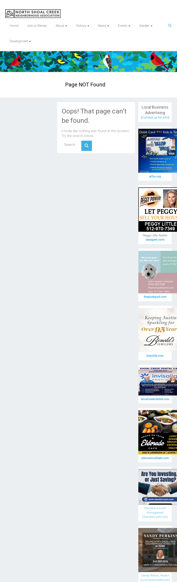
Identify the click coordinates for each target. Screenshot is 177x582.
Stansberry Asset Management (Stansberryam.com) (155, 512)
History (81, 25)
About (60, 25)
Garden (144, 25)
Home (14, 25)
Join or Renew (37, 25)
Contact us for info (155, 117)
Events (122, 25)
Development (19, 41)
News (102, 25)
